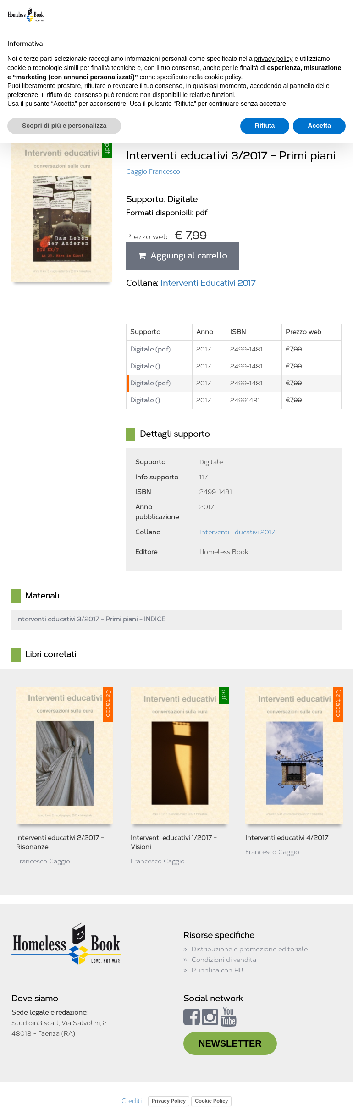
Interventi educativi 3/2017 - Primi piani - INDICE (90, 619)
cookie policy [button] (222, 77)
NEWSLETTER (230, 1043)
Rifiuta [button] (265, 125)
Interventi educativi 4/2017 (286, 838)
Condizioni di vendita (224, 960)
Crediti (131, 1101)
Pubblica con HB (217, 970)
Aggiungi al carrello (182, 256)
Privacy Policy (169, 1101)
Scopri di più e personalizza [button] (64, 125)
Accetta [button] (319, 125)
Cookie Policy (211, 1101)
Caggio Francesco (153, 172)
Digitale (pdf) (150, 349)
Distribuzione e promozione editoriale (250, 949)
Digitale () (145, 366)
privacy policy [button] (273, 58)
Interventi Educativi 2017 (208, 283)
